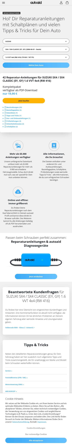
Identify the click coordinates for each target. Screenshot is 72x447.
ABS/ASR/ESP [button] (11, 391)
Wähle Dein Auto (36, 65)
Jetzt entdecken (36, 276)
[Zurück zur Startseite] (36, 2)
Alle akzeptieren (36, 440)
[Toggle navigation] (3, 2)
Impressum (41, 422)
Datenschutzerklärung (20, 422)
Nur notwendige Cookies (36, 434)
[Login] (61, 3)
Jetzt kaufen (23, 101)
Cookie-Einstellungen (36, 428)
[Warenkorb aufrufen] (67, 3)
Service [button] (8, 371)
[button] (14, 107)
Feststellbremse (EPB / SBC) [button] (16, 378)
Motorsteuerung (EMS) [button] (14, 384)
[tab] (36, 107)
